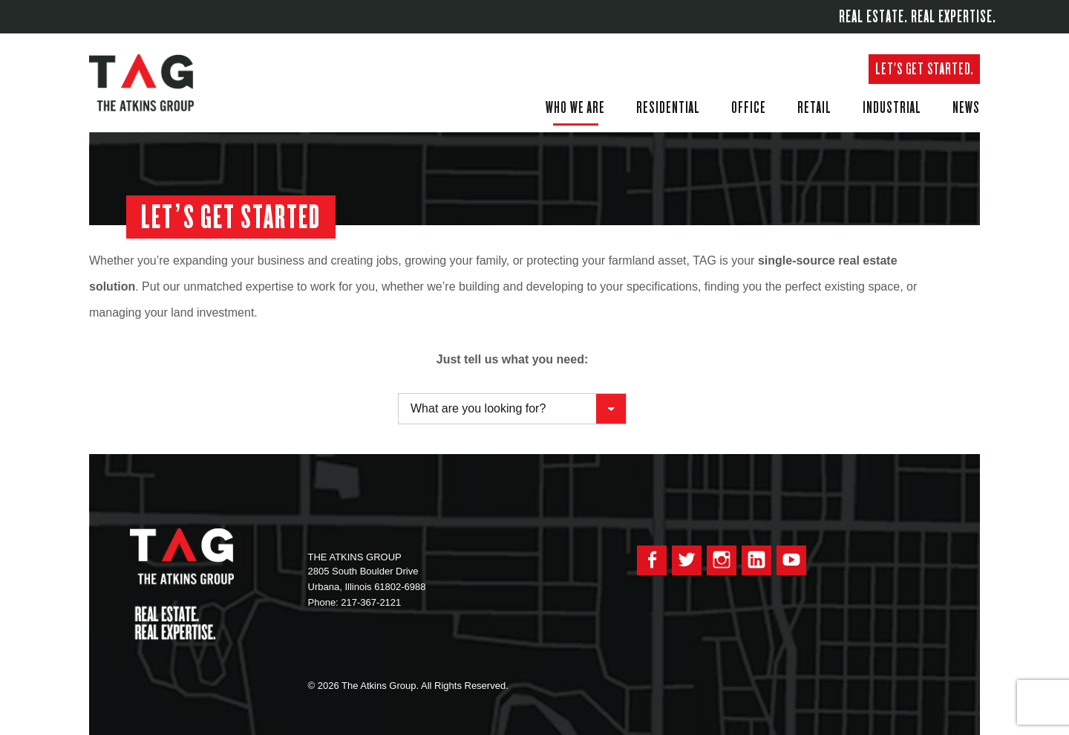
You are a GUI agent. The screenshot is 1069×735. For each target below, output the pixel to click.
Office (748, 107)
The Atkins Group (152, 82)
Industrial (892, 107)
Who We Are (575, 107)
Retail (814, 107)
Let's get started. (924, 68)
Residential (668, 107)
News (966, 107)
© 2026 (323, 685)
